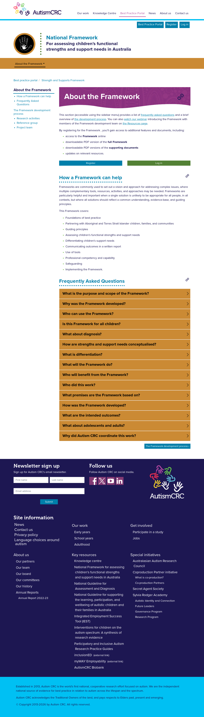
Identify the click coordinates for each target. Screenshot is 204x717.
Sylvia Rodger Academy (150, 595)
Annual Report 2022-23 (33, 598)
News (152, 13)
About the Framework (28, 63)
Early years (82, 532)
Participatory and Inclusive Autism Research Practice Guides (99, 646)
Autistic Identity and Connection (155, 600)
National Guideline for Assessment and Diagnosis (94, 586)
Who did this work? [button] (78, 385)
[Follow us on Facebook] (93, 481)
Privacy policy (26, 535)
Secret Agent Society (148, 589)
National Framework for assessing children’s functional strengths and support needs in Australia (99, 572)
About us (165, 13)
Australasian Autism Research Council (155, 563)
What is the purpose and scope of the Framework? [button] (105, 293)
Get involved (141, 526)
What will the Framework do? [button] (87, 365)
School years (83, 538)
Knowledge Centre (104, 13)
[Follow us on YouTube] (111, 481)
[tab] (124, 294)
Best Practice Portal (132, 13)
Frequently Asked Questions (28, 103)
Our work (83, 13)
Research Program (146, 617)
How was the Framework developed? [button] (94, 405)
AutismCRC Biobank (89, 667)
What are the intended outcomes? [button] (91, 415)
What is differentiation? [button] (82, 355)
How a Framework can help (34, 96)
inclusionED (83, 655)
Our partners (25, 561)
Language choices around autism (36, 542)
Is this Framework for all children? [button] (91, 324)
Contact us (181, 13)
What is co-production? (149, 577)
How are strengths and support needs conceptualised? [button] (109, 344)
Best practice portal (25, 80)
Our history (24, 586)
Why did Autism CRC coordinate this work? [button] (99, 436)
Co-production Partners (149, 583)
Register (172, 24)
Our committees (28, 580)
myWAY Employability (90, 661)
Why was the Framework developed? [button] (94, 304)
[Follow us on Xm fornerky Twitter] (102, 481)
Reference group (27, 123)
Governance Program (148, 611)
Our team (23, 567)
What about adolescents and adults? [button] (93, 426)
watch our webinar (135, 119)
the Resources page (135, 123)
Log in (184, 24)
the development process (90, 119)
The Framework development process (32, 112)
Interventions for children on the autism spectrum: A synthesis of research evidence (98, 632)
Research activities (28, 118)
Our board (23, 574)
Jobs (136, 538)
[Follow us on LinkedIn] (120, 481)
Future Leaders (144, 606)
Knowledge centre (88, 561)
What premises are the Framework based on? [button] (101, 395)
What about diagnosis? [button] (82, 334)
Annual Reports (27, 592)
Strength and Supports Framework (63, 80)
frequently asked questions (157, 115)
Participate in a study (148, 532)
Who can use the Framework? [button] (87, 314)
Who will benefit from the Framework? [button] (95, 375)
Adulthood (82, 544)
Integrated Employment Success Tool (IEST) (98, 619)
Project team (25, 127)
